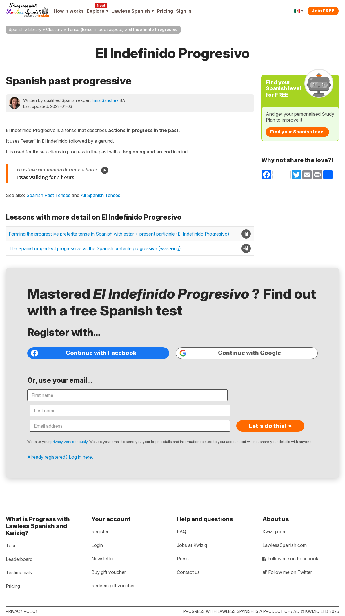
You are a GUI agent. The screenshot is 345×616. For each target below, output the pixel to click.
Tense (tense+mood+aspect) (95, 29)
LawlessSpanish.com (284, 545)
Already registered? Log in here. (79, 450)
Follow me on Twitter (287, 572)
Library (34, 29)
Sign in (183, 11)
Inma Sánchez (105, 100)
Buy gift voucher (108, 572)
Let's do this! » (269, 413)
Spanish (16, 29)
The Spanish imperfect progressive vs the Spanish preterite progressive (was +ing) (95, 248)
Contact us (188, 572)
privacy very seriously (87, 429)
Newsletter (102, 558)
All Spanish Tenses (100, 195)
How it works (69, 11)
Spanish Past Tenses (48, 195)
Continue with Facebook (98, 371)
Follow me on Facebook (290, 558)
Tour (11, 545)
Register (99, 531)
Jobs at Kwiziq (192, 545)
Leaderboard (19, 559)
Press (183, 558)
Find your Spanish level (297, 132)
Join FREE (323, 11)
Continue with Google (225, 371)
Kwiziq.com (274, 531)
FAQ (181, 531)
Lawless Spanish (132, 11)
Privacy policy (22, 611)
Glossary (54, 29)
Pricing (165, 11)
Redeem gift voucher (113, 585)
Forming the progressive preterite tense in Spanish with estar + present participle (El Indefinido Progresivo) (119, 234)
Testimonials (19, 572)
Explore (97, 11)
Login (97, 545)
